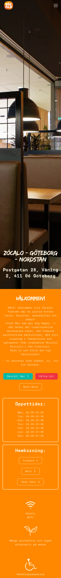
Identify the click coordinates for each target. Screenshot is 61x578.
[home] (8, 5)
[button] (55, 5)
